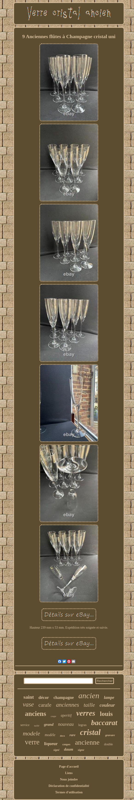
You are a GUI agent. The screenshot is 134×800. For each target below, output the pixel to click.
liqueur (51, 743)
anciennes (67, 705)
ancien (89, 695)
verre (32, 742)
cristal (90, 732)
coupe (53, 716)
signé (56, 750)
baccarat (104, 722)
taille (89, 705)
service (24, 725)
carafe (44, 705)
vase (28, 704)
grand (49, 724)
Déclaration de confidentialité (69, 786)
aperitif (66, 715)
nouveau (66, 724)
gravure (110, 735)
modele (31, 733)
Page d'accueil (69, 766)
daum (68, 749)
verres (85, 713)
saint (28, 697)
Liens (69, 773)
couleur (107, 705)
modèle (50, 735)
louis (106, 713)
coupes (66, 744)
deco (62, 735)
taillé (36, 725)
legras (82, 725)
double (108, 744)
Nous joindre (69, 779)
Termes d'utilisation (69, 792)
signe (81, 750)
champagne (63, 697)
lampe (109, 697)
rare (73, 735)
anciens (35, 713)
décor (43, 697)
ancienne (87, 742)
